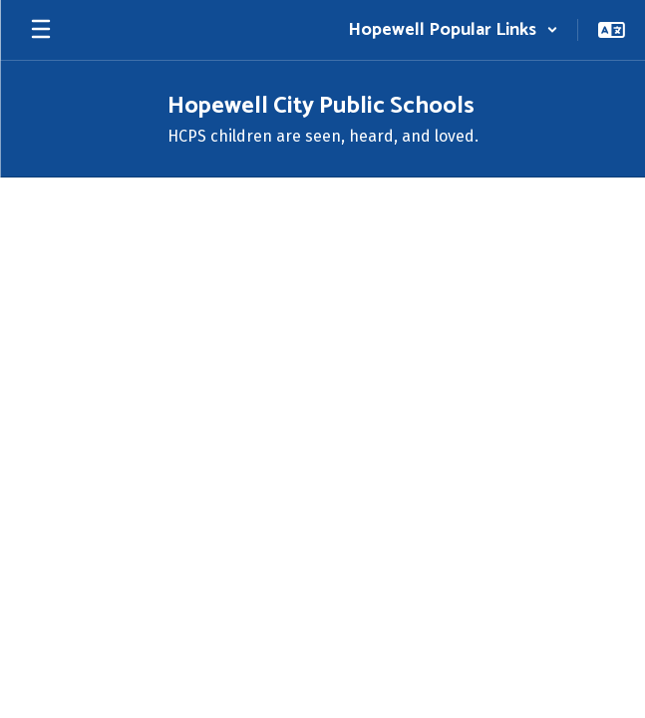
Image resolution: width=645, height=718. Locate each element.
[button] (453, 30)
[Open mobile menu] (41, 30)
